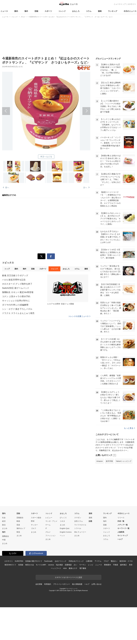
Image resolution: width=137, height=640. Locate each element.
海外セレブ (21, 561)
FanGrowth (48, 594)
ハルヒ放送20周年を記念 (14, 280)
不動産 (115, 597)
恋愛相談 (68, 597)
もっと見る (129, 461)
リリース (121, 550)
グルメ (48, 565)
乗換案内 (107, 597)
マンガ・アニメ (51, 554)
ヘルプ (120, 572)
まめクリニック (60, 594)
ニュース (4, 11)
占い (75, 597)
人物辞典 (120, 565)
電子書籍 (82, 601)
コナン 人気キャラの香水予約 (16, 296)
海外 (26, 11)
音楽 (18, 558)
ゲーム (48, 558)
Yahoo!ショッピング (123, 494)
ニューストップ (120, 4)
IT (46, 561)
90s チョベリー (80, 565)
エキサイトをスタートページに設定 (68, 610)
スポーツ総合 (36, 550)
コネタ (62, 554)
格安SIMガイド (10, 597)
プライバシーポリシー (61, 617)
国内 (16, 11)
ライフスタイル (80, 558)
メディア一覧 (122, 558)
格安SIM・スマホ (126, 594)
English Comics (66, 565)
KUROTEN (19, 594)
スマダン (77, 550)
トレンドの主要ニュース (79, 316)
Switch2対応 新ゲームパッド (15, 288)
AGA (65, 601)
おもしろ (76, 11)
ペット (62, 568)
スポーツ (48, 11)
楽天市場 (109, 494)
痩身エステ (73, 601)
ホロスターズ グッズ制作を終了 (17, 284)
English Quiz (64, 561)
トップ (7, 269)
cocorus (51, 597)
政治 (4, 558)
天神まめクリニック (76, 594)
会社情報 (38, 617)
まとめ (4, 561)
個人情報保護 (77, 617)
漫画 (100, 11)
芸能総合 (20, 550)
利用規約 (47, 617)
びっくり (63, 550)
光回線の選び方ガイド (33, 594)
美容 (130, 597)
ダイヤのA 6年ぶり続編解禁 (15, 305)
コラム (88, 11)
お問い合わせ (96, 617)
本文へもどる (46, 156)
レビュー (48, 550)
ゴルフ (33, 561)
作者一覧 (120, 554)
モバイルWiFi (41, 597)
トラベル (77, 561)
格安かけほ (29, 597)
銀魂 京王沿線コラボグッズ (15, 275)
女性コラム (78, 554)
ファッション (50, 568)
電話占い (114, 594)
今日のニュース (130, 11)
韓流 (18, 565)
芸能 (36, 11)
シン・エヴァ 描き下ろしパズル (17, 309)
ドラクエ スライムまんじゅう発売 (18, 313)
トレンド (62, 11)
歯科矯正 (123, 597)
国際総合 (5, 569)
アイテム (98, 594)
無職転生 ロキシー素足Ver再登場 (17, 292)
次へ (68, 108)
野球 (32, 554)
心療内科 (89, 594)
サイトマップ (122, 568)
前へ (24, 108)
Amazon (99, 494)
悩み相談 (59, 597)
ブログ (106, 594)
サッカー (34, 558)
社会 (4, 550)
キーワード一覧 (123, 561)
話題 (90, 554)
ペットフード (56, 601)
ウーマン (82, 597)
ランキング (112, 11)
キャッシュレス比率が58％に (16, 301)
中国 (4, 572)
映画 (18, 554)
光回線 (20, 597)
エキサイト (131, 4)
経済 (4, 554)
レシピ (90, 597)
